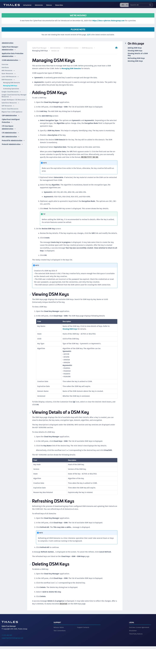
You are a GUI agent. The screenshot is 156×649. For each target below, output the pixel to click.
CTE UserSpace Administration (9, 126)
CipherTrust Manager (39, 48)
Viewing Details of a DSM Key (138, 54)
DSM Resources (8, 79)
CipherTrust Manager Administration (10, 47)
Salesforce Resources (10, 102)
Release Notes (59, 630)
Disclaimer (133, 633)
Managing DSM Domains (11, 82)
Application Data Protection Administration (13, 54)
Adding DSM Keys (135, 48)
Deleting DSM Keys (135, 61)
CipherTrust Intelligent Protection (11, 119)
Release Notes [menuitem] (59, 5)
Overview (5, 64)
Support (57, 625)
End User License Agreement (139, 630)
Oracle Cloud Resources (10, 108)
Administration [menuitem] (39, 5)
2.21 (88, 34)
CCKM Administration (11, 59)
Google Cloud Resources (11, 91)
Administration (8, 42)
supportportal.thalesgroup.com (12, 641)
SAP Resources (8, 105)
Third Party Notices (136, 636)
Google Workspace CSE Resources (14, 99)
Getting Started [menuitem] (27, 5)
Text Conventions (60, 633)
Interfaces (5, 67)
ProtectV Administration (13, 145)
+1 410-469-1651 (7, 638)
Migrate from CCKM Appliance (12, 111)
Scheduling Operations (11, 88)
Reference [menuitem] (49, 5)
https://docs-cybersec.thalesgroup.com (108, 20)
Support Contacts (83, 630)
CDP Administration (11, 114)
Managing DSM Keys (10, 85)
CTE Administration (11, 131)
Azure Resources (9, 73)
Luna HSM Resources (10, 76)
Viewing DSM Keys (70, 332)
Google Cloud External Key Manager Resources (14, 95)
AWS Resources (8, 70)
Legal (131, 625)
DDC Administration (11, 135)
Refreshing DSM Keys (136, 58)
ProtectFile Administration (9, 140)
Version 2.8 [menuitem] (55, 51)
